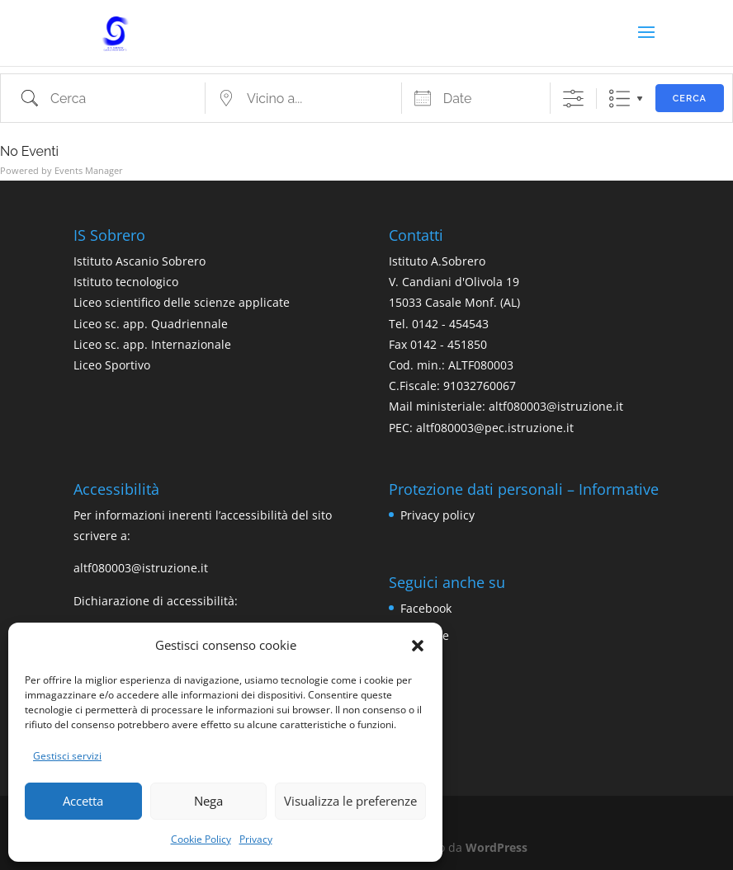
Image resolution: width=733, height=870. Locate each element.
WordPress (496, 847)
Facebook (426, 608)
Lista (619, 98)
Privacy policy (437, 515)
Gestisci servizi (67, 756)
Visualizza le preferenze (350, 800)
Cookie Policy (201, 839)
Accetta (83, 800)
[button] (417, 645)
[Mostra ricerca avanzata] (573, 98)
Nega (208, 800)
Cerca (690, 98)
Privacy (255, 839)
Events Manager (88, 170)
